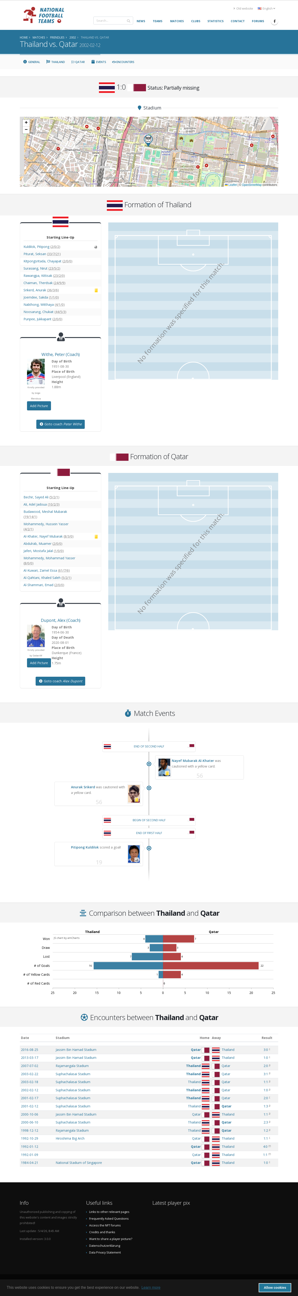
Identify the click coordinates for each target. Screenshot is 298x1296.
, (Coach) (60, 354)
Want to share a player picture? (110, 1239)
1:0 (266, 1057)
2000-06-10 (29, 1122)
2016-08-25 (29, 1049)
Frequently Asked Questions (109, 1219)
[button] (148, 141)
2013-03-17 (29, 1057)
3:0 (266, 1049)
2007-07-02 (29, 1066)
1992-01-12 (29, 1146)
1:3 (266, 1106)
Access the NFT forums (105, 1225)
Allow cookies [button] (275, 1287)
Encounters (123, 62)
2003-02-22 (29, 1074)
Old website (243, 9)
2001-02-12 (29, 1106)
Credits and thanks (102, 1232)
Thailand (55, 62)
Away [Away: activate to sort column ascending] (216, 1037)
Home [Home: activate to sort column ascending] (205, 1037)
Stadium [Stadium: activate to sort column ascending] (63, 1037)
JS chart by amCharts (66, 938)
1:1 (266, 1082)
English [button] (266, 9)
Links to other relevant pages (109, 1212)
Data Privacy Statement (105, 1252)
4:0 (265, 1146)
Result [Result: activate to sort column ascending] (267, 1037)
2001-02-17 (29, 1098)
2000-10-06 (29, 1114)
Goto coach (60, 424)
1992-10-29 (29, 1138)
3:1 (266, 1074)
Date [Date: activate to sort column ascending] (25, 1037)
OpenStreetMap (252, 185)
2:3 (266, 1122)
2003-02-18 (29, 1082)
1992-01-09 (29, 1154)
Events (98, 62)
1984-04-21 (29, 1162)
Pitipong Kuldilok (85, 847)
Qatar (78, 62)
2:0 (266, 1066)
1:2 (266, 1130)
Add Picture (39, 406)
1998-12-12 (29, 1130)
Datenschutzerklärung (104, 1246)
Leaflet (231, 185)
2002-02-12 (29, 1090)
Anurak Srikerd (83, 787)
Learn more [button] (150, 1287)
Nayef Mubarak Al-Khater (193, 760)
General (31, 62)
